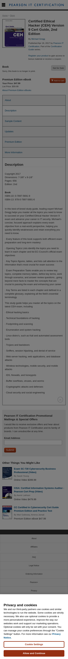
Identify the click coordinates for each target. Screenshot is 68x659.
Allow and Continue (34, 653)
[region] (34, 626)
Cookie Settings (34, 644)
